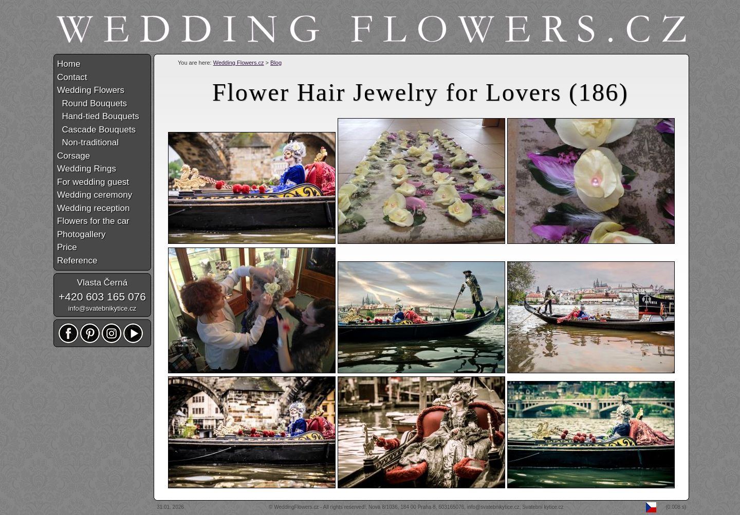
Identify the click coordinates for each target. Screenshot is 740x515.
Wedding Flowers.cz (238, 63)
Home (68, 64)
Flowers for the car (93, 221)
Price (67, 247)
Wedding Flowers (90, 90)
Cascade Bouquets (96, 130)
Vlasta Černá (102, 283)
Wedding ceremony (94, 195)
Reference (77, 260)
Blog (276, 63)
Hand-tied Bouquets (98, 116)
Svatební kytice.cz (543, 507)
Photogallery (81, 234)
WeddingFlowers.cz (296, 507)
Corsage (73, 156)
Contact (72, 77)
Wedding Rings (86, 169)
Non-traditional (88, 142)
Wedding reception (93, 208)
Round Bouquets (92, 103)
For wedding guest (93, 182)
